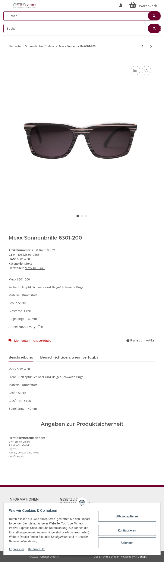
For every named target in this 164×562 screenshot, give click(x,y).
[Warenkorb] (143, 5)
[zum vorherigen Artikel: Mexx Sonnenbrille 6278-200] (142, 46)
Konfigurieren (125, 530)
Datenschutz (37, 549)
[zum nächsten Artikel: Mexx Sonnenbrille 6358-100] (151, 46)
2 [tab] (82, 216)
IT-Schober (113, 556)
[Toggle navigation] (5, 2)
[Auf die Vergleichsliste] (135, 70)
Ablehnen (125, 543)
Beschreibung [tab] (21, 357)
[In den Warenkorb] (12, 58)
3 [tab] (86, 216)
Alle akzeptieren (125, 516)
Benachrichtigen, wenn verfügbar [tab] (70, 357)
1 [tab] (77, 216)
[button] (121, 5)
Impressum (17, 549)
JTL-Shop (140, 556)
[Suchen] (82, 15)
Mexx (28, 263)
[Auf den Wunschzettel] (146, 70)
